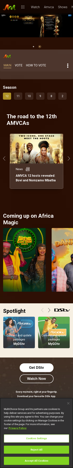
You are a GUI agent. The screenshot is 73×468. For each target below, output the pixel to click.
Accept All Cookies (36, 460)
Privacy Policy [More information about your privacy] (17, 428)
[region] (36, 433)
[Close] (68, 403)
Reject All (36, 449)
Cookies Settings (36, 438)
